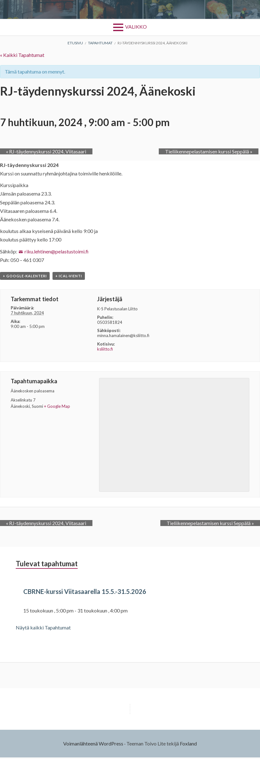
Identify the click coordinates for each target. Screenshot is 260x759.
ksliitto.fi (105, 350)
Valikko (136, 27)
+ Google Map (57, 408)
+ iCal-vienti (68, 278)
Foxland (188, 745)
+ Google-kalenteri (25, 278)
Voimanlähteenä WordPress (93, 745)
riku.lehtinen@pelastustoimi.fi (57, 251)
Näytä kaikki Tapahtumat (43, 629)
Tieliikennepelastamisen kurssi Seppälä (214, 151)
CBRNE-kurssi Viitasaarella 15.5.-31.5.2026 (96, 592)
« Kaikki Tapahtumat (22, 55)
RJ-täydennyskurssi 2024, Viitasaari (40, 151)
